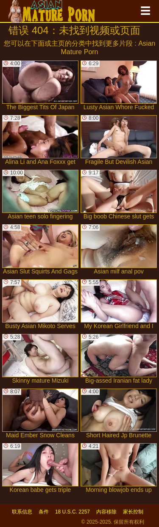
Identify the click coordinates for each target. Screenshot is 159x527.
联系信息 (22, 512)
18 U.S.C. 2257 (72, 512)
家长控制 (133, 512)
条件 (44, 512)
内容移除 (106, 512)
